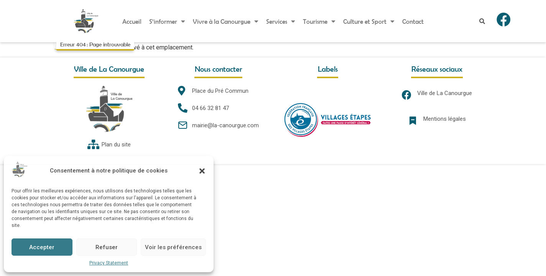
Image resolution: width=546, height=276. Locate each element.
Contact (413, 21)
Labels (328, 68)
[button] (202, 171)
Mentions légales (444, 118)
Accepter (41, 247)
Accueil (131, 21)
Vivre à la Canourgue (225, 21)
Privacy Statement (108, 263)
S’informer (167, 21)
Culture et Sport (369, 21)
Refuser (106, 247)
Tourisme (319, 21)
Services (280, 21)
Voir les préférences (173, 247)
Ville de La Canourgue (444, 93)
